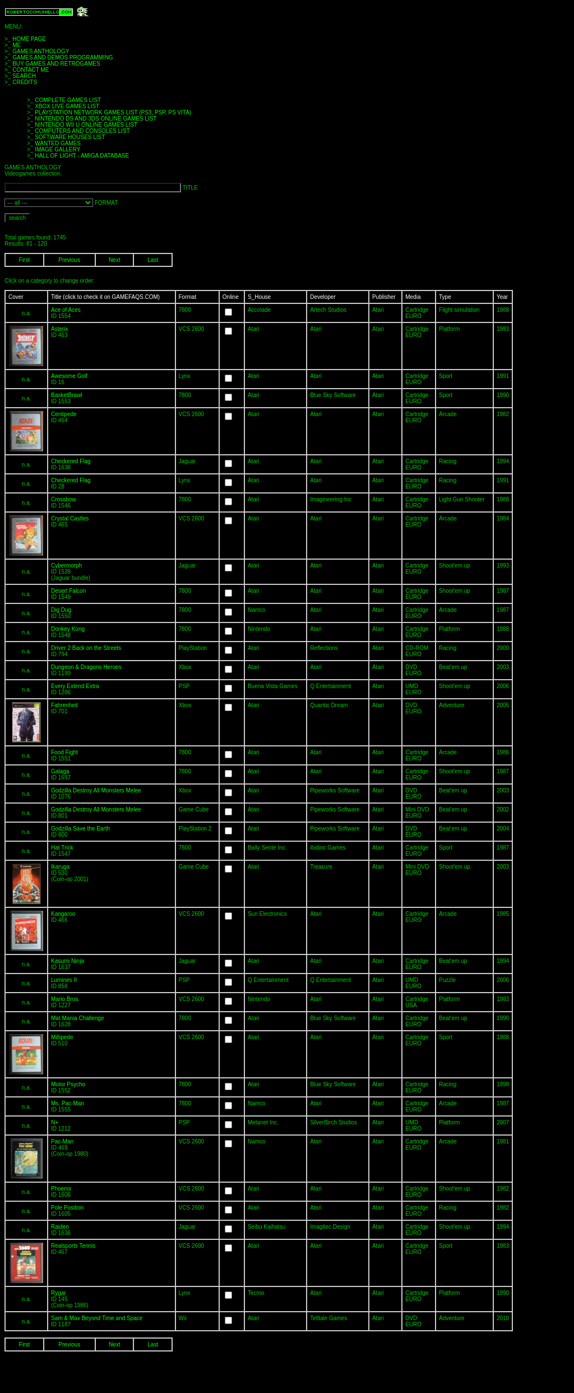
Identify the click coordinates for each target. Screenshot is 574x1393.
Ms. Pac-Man (67, 1103)
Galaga (60, 771)
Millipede (62, 1037)
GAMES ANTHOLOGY (40, 51)
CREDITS (24, 82)
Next (115, 260)
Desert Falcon (68, 591)
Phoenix (61, 1189)
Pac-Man (62, 1141)
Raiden (60, 1227)
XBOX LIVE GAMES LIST (67, 106)
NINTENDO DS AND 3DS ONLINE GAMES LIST (95, 119)
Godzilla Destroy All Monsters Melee (96, 790)
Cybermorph (66, 565)
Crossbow (63, 499)
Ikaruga (60, 867)
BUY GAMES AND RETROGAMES (56, 64)
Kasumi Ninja (67, 961)
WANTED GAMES (58, 143)
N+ (54, 1122)
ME (16, 45)
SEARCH (24, 76)
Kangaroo (63, 914)
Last (152, 260)
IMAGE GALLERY (57, 149)
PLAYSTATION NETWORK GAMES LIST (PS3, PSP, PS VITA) (113, 112)
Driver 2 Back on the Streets (86, 648)
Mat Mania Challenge (77, 1018)
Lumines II (64, 980)
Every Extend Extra (75, 686)
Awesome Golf (69, 376)
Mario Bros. (65, 999)
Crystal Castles (70, 518)
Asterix (59, 329)
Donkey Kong (68, 629)
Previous (69, 260)
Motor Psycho (68, 1084)
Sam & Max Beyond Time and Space (96, 1318)
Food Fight (64, 752)
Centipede (64, 414)
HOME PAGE (29, 39)
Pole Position (67, 1208)
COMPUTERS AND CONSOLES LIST (82, 131)
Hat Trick (62, 848)
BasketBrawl (66, 395)
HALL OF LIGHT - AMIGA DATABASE (82, 156)
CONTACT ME (30, 70)
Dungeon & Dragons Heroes (86, 667)
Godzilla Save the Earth (80, 828)
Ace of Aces (66, 310)
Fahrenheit (64, 705)
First (24, 260)
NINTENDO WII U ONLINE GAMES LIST (86, 125)
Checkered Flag (71, 461)
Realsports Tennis (73, 1246)
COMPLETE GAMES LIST (68, 100)
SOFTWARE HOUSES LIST (70, 137)
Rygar (58, 1293)
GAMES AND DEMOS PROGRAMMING (62, 57)
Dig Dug (61, 610)
